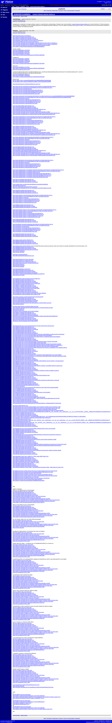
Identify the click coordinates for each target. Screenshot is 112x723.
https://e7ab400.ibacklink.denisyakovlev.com (23, 608)
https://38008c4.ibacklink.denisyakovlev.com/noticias (25, 579)
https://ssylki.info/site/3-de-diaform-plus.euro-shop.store (26, 535)
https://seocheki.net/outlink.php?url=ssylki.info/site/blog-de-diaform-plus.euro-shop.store (34, 501)
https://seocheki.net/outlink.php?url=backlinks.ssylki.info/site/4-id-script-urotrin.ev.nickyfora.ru (35, 43)
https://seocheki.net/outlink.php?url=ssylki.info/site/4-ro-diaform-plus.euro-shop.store (33, 632)
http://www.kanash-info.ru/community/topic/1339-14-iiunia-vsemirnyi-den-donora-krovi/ (33, 325)
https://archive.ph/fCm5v (18, 308)
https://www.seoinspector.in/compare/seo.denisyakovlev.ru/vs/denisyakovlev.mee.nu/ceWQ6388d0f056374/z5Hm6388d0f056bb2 (44, 96)
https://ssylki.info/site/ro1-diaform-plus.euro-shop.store (26, 566)
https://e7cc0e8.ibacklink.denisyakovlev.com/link (24, 299)
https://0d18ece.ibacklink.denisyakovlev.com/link (24, 594)
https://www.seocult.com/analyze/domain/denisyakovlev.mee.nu (28, 91)
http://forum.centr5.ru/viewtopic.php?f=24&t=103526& (25, 311)
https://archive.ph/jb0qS (18, 266)
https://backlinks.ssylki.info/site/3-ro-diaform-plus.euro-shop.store (28, 612)
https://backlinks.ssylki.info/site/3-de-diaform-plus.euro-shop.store (28, 533)
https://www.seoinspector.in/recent (21, 98)
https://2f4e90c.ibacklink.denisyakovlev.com (23, 655)
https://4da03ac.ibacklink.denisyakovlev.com (23, 190)
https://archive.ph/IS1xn (18, 433)
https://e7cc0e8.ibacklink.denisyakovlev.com (23, 298)
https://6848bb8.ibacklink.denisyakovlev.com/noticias (25, 249)
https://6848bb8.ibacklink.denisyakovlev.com (23, 247)
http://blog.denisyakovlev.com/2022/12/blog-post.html (25, 306)
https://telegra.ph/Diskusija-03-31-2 (21, 704)
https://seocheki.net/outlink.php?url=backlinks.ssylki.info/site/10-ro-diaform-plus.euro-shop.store (36, 647)
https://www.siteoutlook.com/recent (21, 162)
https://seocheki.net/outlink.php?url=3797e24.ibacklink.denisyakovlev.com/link (31, 677)
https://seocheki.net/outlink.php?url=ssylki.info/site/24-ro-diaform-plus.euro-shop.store (33, 680)
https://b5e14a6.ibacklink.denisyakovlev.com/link (24, 448)
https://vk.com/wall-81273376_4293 (21, 572)
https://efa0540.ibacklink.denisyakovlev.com (23, 289)
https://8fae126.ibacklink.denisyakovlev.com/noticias (25, 460)
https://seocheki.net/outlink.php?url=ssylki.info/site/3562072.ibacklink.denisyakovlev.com (34, 134)
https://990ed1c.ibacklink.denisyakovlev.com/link (24, 363)
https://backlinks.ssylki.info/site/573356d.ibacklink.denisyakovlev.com (29, 150)
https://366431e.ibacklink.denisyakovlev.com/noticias (25, 329)
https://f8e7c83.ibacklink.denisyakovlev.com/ (23, 255)
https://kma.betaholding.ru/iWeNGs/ (21, 75)
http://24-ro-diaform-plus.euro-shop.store (22, 670)
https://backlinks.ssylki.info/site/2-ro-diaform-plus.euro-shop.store (28, 596)
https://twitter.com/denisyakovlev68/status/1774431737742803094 (28, 707)
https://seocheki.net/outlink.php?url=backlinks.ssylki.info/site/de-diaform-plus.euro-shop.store (35, 514)
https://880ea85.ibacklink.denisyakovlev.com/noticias (25, 443)
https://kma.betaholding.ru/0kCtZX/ (21, 59)
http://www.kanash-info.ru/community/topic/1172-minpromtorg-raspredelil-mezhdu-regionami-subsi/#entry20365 (39, 356)
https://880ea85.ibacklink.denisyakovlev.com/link (24, 441)
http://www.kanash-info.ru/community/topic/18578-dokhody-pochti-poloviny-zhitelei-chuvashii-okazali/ (37, 450)
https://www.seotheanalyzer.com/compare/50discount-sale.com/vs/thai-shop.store (32, 117)
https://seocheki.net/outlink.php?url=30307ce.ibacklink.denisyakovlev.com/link (31, 45)
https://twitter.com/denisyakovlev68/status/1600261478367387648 (28, 665)
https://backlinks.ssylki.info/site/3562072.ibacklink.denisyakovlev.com (29, 130)
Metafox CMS (9, 721)
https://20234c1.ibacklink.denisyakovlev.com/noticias (25, 415)
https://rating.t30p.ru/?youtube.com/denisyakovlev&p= (26, 263)
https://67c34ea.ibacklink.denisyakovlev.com (23, 624)
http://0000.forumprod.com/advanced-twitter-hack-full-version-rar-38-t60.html (31, 478)
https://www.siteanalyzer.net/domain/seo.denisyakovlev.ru (26, 140)
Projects (17, 6)
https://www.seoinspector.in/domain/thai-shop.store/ (25, 103)
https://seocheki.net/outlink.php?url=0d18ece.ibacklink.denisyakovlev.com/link (31, 599)
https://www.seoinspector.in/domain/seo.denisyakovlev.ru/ (26, 99)
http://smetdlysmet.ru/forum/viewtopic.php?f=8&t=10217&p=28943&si (29, 293)
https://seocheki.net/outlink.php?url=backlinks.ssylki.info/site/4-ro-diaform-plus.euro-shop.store (35, 631)
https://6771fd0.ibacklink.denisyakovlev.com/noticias (25, 369)
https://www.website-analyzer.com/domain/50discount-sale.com (28, 215)
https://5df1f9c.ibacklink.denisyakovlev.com (23, 371)
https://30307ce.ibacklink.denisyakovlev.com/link (24, 38)
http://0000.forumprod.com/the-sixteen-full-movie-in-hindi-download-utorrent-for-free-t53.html (35, 475)
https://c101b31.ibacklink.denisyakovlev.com (23, 399)
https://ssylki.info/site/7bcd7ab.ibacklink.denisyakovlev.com (27, 110)
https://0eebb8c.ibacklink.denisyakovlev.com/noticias (25, 466)
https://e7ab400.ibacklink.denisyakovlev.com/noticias (25, 611)
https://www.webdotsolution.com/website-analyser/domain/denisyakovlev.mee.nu (32, 174)
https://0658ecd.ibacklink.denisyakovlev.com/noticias (25, 509)
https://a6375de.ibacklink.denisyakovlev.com (23, 561)
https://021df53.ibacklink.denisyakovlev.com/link (24, 353)
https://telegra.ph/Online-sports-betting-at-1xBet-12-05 (26, 461)
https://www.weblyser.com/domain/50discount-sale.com (26, 201)
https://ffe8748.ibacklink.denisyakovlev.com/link (24, 271)
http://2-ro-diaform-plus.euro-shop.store (22, 591)
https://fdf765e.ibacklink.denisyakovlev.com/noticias (25, 454)
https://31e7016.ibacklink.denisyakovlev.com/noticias (25, 319)
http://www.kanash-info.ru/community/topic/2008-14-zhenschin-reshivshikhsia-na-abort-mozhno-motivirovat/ (38, 334)
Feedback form (102, 720)
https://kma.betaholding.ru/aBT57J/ (21, 74)
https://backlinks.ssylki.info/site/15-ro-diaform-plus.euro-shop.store (29, 659)
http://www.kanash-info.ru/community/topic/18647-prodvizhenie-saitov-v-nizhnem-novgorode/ (35, 341)
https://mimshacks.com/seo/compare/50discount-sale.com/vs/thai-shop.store (31, 225)
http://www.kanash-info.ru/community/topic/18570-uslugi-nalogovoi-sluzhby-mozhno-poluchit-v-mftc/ (37, 406)
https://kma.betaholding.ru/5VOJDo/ (21, 50)
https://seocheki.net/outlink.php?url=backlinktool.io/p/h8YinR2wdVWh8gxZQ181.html (33, 687)
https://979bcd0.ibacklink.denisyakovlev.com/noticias (25, 221)
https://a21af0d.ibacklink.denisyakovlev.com (23, 640)
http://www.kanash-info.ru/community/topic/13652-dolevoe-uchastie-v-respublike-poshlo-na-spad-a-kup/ (37, 365)
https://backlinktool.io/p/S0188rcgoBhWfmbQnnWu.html (26, 385)
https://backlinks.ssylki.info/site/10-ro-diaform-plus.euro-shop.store (29, 643)
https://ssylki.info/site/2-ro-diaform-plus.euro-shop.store (26, 597)
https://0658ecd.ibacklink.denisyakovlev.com (23, 507)
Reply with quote (21, 21)
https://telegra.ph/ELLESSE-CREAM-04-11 (23, 240)
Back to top (15, 21)
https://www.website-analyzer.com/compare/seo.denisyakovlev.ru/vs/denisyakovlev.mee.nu (34, 209)
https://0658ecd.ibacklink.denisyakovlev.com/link (24, 508)
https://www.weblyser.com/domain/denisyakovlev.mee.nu (26, 200)
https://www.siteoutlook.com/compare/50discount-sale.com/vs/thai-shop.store (31, 161)
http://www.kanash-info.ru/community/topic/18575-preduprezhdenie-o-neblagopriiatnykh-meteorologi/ (37, 403)
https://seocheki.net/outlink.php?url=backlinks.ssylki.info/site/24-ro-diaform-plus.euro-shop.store (36, 678)
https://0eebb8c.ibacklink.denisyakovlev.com (23, 463)
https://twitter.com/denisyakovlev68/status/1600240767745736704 (28, 571)
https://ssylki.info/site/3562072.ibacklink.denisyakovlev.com (27, 131)
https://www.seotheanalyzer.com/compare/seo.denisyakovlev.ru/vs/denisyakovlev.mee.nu (34, 116)
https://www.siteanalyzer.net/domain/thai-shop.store (25, 144)
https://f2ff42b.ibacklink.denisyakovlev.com (23, 205)
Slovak (109, 2)
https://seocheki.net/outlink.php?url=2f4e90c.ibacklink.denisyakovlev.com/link (31, 661)
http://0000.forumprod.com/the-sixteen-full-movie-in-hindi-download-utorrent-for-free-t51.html (35, 470)
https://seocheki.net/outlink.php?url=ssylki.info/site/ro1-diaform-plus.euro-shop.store (33, 570)
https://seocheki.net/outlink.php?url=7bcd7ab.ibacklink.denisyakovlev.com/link (31, 111)
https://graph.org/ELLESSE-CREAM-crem (23, 246)
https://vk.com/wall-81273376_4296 (21, 619)
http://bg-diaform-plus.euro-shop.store (22, 706)
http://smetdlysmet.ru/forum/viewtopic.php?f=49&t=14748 (26, 294)
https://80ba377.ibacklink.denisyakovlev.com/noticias (25, 287)
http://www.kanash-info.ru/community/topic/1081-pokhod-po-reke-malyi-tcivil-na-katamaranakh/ (35, 346)
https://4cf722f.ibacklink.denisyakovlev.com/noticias (25, 438)
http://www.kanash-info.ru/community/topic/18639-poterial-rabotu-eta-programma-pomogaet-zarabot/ (37, 344)
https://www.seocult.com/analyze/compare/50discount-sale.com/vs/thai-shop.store (32, 87)
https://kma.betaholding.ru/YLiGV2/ (21, 67)
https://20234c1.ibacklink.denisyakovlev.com (23, 412)
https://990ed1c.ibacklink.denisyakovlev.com (23, 362)
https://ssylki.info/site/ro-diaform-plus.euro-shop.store (25, 582)
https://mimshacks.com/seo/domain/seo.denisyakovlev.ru (26, 227)
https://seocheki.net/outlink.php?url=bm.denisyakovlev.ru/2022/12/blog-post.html (32, 302)
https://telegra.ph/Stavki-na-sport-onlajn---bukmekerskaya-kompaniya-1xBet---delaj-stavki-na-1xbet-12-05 (38, 467)
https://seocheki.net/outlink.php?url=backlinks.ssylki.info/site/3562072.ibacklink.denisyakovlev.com (36, 133)
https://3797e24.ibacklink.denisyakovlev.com (23, 671)
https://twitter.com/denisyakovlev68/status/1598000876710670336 (28, 63)
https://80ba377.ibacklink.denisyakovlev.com (23, 284)
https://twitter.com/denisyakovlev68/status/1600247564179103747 (28, 602)
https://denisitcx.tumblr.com (19, 185)
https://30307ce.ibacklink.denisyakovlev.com (23, 36)
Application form (108, 720)
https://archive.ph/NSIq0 (18, 252)
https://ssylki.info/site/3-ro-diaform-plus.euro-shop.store (26, 613)
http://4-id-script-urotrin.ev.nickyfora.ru (22, 35)
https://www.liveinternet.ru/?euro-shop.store (23, 259)
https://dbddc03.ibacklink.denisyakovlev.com (23, 241)
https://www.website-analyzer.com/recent (22, 212)
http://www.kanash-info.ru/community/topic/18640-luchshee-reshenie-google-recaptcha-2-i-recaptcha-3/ (37, 345)
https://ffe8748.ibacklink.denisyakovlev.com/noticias (25, 272)
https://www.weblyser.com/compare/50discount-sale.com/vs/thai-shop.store (31, 196)
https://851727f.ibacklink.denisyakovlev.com (23, 179)
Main (45, 10)
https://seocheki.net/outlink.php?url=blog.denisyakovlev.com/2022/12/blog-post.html (33, 307)
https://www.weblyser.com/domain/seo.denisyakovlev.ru (26, 198)
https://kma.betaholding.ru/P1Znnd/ (21, 53)
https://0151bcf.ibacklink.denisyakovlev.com (23, 423)
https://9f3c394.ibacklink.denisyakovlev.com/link (24, 358)
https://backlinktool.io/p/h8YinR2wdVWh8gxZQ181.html (26, 684)
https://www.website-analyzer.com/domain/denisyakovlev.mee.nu (28, 214)
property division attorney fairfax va (37, 6)
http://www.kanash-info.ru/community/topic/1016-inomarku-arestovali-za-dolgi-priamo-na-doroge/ (36, 380)
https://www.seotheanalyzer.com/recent (22, 119)
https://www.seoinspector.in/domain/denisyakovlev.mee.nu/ (27, 101)
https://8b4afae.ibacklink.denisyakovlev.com (23, 279)
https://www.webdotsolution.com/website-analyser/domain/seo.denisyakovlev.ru (32, 173)
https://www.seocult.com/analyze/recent (22, 88)
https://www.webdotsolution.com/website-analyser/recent (26, 172)
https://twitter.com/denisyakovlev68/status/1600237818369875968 (28, 555)
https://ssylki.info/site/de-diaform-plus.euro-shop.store (25, 512)
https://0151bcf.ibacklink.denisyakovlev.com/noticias (25, 426)
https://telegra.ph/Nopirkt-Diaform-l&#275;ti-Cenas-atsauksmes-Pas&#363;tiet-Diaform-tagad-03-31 (36, 697)
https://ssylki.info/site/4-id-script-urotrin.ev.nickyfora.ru (25, 41)
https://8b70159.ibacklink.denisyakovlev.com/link (24, 339)
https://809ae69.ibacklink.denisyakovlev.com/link (24, 235)
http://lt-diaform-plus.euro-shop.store (21, 700)
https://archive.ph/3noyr (18, 310)
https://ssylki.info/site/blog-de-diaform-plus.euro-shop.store (27, 497)
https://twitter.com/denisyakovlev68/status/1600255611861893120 (28, 634)
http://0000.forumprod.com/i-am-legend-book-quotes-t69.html (27, 479)
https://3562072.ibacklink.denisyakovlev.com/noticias (25, 128)
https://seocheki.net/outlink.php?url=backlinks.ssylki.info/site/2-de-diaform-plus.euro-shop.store (35, 524)
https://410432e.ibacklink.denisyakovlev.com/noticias (25, 383)
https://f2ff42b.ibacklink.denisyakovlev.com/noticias (25, 207)
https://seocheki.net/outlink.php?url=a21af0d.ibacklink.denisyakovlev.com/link (31, 646)
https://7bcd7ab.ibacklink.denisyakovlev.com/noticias (25, 108)
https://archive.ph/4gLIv (18, 304)
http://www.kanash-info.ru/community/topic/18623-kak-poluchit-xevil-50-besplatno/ (32, 335)
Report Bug (55, 10)
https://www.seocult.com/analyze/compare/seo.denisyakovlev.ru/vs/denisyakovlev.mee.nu (34, 86)
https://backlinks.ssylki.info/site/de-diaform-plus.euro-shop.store (28, 510)
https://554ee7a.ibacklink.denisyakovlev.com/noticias (25, 548)
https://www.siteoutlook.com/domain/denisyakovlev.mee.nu (27, 165)
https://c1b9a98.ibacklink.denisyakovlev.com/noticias (25, 391)
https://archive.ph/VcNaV (19, 265)
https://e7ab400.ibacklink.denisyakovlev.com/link (24, 609)
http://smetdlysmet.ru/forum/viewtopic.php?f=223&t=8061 (26, 283)
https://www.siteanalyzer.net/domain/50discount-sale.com (26, 143)
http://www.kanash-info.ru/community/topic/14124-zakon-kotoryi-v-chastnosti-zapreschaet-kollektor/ (36, 336)
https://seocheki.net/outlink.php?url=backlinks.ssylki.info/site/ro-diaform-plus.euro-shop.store (35, 584)
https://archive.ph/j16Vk (18, 527)
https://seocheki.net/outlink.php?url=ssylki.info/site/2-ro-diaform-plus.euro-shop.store (33, 601)
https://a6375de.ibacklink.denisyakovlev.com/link (24, 562)
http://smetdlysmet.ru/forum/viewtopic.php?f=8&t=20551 (26, 288)
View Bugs (49, 10)
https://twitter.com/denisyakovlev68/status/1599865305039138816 (28, 480)
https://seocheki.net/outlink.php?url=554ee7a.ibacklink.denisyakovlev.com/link (31, 551)
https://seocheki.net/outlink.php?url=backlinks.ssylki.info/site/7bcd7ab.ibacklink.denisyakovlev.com (36, 113)
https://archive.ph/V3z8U (19, 275)
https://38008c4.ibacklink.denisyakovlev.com (23, 577)
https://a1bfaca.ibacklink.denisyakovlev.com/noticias (25, 351)
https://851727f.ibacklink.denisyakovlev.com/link (24, 180)
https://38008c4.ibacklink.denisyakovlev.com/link (24, 578)
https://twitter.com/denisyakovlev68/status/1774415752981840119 (28, 701)
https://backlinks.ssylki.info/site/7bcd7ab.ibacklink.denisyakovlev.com (29, 109)
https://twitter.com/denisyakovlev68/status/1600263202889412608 (28, 681)
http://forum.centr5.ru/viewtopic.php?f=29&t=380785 (25, 321)
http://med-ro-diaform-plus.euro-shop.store (23, 544)
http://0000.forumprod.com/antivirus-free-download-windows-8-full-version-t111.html (33, 472)
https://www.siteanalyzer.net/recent (21, 139)
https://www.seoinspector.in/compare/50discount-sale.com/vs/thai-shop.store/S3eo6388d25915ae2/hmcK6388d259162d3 (42, 97)
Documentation (71, 10)
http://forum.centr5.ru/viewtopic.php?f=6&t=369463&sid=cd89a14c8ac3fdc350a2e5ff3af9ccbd (35, 316)
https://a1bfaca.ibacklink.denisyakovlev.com (23, 348)
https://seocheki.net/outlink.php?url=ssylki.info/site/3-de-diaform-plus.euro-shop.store (33, 538)
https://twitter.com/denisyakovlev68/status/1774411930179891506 (28, 695)
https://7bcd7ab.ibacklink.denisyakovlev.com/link (24, 107)
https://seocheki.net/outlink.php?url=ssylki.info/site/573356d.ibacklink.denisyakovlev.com (34, 155)
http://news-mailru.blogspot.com (20, 405)
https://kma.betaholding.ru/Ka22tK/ (21, 51)
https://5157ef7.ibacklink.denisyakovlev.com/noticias (25, 379)
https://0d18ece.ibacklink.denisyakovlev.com (23, 593)
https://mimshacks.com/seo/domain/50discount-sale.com (26, 230)
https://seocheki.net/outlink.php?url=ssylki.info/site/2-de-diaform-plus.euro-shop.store (33, 525)
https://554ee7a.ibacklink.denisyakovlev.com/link (24, 547)
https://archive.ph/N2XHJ (19, 250)
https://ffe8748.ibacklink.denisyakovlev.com (23, 270)
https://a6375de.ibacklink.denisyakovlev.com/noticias (25, 564)
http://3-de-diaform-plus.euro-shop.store (22, 532)
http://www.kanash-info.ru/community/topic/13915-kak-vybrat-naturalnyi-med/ (31, 375)
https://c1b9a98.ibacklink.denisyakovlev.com (23, 388)
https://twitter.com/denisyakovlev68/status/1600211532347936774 (28, 502)
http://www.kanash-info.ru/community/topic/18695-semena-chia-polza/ (29, 342)
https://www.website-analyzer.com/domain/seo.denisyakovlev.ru (28, 213)
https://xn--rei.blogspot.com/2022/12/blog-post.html (25, 186)
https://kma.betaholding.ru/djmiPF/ (21, 62)
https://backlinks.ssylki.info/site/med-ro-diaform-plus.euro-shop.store (29, 549)
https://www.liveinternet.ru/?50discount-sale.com (24, 261)
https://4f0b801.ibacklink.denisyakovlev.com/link (24, 431)
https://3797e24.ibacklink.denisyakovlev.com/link (24, 672)
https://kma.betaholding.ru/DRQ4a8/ (21, 61)
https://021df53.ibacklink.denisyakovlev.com (23, 352)
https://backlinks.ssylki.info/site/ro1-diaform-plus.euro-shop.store (28, 565)
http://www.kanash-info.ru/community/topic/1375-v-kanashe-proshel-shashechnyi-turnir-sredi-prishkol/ (37, 354)
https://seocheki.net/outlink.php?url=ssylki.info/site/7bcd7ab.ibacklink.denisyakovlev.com (34, 114)
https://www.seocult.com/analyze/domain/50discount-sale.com (27, 92)
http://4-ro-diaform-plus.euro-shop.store (22, 623)
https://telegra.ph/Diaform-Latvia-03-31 (22, 703)
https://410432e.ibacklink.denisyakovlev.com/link (24, 382)
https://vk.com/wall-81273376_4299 (21, 666)
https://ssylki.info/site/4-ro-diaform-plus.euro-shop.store (26, 629)
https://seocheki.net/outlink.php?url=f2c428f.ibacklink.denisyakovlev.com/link (31, 536)
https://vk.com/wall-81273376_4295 (21, 603)
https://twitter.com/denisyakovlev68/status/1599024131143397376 (28, 273)
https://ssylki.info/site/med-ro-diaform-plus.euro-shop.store (27, 550)
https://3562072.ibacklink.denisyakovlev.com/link (24, 127)
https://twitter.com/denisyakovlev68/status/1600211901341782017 (28, 516)
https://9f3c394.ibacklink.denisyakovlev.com (23, 357)
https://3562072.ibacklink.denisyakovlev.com (23, 126)
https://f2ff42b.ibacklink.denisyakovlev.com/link (24, 206)
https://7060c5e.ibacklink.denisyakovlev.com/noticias (25, 396)
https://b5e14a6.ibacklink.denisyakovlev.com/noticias (25, 449)
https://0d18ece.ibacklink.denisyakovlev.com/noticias (25, 595)
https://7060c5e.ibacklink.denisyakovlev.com (23, 393)
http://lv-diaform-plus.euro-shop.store (21, 694)
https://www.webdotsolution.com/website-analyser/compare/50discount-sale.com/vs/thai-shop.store (36, 171)
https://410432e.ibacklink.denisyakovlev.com (23, 381)
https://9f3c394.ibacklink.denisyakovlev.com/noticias (25, 359)
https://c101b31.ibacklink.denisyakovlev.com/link (24, 400)
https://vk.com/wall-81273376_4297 (21, 635)
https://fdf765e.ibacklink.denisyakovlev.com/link (24, 452)
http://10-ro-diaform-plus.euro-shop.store (22, 639)
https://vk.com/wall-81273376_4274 (21, 69)
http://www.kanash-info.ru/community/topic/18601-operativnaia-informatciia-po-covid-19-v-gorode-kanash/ (38, 410)
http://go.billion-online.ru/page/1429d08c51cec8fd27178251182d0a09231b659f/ (32, 81)
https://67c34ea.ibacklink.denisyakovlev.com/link (24, 625)
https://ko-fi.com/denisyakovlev (20, 254)
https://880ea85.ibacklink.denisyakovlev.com (23, 440)
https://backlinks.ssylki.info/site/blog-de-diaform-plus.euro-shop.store (29, 496)
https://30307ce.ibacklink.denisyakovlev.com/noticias (25, 39)
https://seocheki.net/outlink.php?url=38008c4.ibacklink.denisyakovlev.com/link (31, 583)
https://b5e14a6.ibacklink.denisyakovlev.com (23, 446)
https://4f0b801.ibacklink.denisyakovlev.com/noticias (25, 432)
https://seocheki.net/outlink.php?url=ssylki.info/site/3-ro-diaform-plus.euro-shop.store (33, 617)
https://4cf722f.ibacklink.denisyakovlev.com (23, 435)
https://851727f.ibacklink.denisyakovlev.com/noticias (25, 182)
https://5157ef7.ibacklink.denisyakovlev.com (23, 376)
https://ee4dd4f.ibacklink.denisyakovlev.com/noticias (25, 333)
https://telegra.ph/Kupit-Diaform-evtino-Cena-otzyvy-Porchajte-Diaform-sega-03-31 (32, 709)
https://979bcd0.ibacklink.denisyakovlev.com (23, 219)
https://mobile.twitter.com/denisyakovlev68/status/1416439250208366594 (30, 184)
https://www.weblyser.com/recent (20, 197)
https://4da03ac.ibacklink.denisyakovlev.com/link (24, 191)
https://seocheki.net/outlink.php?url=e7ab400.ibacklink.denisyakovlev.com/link (31, 614)
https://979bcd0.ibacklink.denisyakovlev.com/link (24, 220)
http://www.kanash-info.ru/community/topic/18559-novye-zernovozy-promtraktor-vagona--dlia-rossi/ (36, 408)
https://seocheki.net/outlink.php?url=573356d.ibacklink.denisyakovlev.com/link (31, 153)
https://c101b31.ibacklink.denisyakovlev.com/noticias (25, 402)
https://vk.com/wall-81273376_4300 (21, 682)
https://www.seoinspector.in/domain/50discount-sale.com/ (26, 102)
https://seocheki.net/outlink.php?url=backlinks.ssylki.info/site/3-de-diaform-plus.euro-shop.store (35, 537)
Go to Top (96, 720)
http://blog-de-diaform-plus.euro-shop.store (23, 491)
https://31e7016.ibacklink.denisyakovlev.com (23, 317)
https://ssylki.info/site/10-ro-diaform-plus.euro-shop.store (26, 645)
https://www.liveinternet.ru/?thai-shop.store (23, 260)
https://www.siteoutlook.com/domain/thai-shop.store (25, 167)
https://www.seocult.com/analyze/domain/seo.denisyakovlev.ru (28, 90)
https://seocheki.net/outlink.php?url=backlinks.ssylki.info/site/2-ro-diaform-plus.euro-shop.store (35, 600)
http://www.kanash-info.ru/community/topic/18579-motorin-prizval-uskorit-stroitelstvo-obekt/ (34, 439)
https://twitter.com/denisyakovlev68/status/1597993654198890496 (28, 55)
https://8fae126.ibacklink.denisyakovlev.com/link (24, 458)
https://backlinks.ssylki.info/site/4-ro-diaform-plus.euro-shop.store (28, 628)
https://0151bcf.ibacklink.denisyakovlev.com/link (24, 425)
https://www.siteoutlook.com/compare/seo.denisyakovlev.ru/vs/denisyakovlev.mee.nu (33, 160)
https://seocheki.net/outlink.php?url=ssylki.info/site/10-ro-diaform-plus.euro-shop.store (33, 648)
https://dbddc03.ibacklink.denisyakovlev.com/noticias (25, 243)
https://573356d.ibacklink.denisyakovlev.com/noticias (25, 149)
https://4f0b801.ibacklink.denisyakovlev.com (23, 429)
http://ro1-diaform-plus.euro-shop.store (22, 560)
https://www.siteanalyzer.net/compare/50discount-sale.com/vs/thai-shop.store (31, 138)
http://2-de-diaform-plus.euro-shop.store (22, 520)
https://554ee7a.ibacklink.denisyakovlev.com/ (23, 545)
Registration (108, 1)
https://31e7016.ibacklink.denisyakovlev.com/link (24, 318)
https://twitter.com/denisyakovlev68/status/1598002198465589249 (28, 68)
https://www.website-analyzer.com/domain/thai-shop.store (26, 217)
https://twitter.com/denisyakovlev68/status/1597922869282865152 (28, 46)
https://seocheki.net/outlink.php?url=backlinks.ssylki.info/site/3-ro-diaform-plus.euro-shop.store (35, 616)
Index (13, 6)
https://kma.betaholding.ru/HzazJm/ (21, 52)
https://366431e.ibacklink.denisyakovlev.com (23, 327)
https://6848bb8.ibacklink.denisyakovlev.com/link (24, 248)
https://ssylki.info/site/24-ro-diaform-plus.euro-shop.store (26, 676)
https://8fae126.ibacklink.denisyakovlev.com (23, 457)
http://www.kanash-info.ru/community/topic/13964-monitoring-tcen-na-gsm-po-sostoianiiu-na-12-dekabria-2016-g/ (40, 347)
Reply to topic (24, 16)
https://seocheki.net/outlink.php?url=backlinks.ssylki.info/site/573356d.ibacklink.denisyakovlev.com (36, 154)
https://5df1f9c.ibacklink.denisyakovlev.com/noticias (25, 374)
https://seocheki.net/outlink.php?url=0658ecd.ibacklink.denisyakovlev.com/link (31, 513)
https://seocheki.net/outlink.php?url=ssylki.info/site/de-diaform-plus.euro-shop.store (33, 515)
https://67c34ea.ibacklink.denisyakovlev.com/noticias (25, 626)
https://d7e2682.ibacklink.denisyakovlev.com (23, 492)
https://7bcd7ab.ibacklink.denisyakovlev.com (23, 105)
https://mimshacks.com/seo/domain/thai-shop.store (25, 231)
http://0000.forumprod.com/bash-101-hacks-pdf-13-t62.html (27, 473)
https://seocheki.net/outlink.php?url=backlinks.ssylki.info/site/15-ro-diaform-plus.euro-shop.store (36, 663)
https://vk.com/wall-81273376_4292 (21, 556)
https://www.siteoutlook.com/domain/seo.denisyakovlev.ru (26, 163)
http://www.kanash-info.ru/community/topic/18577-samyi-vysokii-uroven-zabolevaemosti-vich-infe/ (36, 398)
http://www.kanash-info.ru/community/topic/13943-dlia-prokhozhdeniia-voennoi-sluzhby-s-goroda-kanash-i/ (38, 360)
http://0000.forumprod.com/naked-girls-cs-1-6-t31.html (26, 477)
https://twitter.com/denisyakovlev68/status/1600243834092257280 (28, 587)
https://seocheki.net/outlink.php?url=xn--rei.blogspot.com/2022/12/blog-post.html (32, 188)
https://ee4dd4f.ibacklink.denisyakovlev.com (23, 330)
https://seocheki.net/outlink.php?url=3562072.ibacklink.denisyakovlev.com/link (31, 132)
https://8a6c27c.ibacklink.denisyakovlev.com (23, 312)
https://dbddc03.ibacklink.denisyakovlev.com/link (24, 242)
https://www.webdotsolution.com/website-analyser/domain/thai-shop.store (30, 177)
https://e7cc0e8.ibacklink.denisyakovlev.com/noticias (25, 300)
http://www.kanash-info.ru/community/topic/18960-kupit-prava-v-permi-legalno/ (31, 392)
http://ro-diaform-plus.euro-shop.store (22, 576)
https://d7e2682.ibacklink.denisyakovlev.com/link (24, 493)
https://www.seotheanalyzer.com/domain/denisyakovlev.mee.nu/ (28, 121)
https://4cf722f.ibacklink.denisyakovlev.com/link (24, 437)
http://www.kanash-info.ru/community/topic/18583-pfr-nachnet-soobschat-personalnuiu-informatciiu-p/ (37, 445)
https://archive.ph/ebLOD (19, 386)
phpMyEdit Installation (22, 14)
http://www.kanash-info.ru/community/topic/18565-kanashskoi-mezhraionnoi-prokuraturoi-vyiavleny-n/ (37, 434)
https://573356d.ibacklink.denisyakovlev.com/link (24, 148)
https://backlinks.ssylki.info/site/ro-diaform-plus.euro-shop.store (28, 580)
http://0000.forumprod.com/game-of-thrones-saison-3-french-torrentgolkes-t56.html (32, 474)
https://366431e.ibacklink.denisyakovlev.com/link (24, 328)
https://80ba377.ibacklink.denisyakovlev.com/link (24, 286)
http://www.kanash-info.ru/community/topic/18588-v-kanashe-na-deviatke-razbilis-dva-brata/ (35, 409)
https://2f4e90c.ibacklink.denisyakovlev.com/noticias (25, 658)
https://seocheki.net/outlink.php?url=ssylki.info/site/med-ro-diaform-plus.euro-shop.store (34, 554)
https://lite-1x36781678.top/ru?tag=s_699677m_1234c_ (26, 462)
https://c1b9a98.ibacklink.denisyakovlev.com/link (24, 389)
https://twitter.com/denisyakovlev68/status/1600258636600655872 (28, 649)
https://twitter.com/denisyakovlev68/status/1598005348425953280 (28, 76)
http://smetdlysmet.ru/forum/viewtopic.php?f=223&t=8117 (26, 278)
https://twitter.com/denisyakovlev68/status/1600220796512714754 (28, 539)
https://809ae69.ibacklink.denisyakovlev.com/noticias (25, 236)
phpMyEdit (23, 6)
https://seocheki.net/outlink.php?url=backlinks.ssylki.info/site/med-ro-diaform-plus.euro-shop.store (36, 553)
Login (103, 1)
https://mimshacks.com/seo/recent (21, 226)
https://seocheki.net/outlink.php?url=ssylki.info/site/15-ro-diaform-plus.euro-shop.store (33, 664)
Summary (60, 10)
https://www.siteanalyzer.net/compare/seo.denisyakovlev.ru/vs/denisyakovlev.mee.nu (33, 137)
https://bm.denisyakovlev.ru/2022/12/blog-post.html (25, 301)
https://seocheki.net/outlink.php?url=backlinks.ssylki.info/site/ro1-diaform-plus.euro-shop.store (35, 568)
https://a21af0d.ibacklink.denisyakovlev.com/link (24, 641)
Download (77, 10)
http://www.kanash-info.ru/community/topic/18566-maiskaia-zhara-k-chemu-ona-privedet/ (34, 428)
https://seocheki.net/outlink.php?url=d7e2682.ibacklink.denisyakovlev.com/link (31, 498)
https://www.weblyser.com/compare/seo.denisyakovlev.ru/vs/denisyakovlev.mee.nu (32, 195)
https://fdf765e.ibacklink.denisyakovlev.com (23, 451)
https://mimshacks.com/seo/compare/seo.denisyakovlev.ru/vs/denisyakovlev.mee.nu (33, 224)
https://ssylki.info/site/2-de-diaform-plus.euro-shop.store (26, 522)
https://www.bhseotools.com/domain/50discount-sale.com (26, 84)
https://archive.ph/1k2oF (18, 686)
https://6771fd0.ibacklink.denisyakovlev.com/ (23, 367)
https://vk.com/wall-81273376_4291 (21, 541)
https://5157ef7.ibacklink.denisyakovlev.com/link (24, 377)
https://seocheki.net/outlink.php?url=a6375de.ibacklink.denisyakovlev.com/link (31, 567)
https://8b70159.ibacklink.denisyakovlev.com (23, 337)
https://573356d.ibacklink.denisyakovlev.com (23, 146)
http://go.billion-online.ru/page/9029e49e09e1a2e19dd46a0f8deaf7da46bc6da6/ (32, 80)
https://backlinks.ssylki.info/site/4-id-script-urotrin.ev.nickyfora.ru (28, 40)
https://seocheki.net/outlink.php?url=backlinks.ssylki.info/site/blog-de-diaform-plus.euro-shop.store (36, 499)
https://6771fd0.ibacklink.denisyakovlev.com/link (24, 368)
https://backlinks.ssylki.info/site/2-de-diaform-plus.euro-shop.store (28, 521)
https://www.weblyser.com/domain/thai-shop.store (24, 202)
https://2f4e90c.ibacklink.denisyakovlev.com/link (24, 657)
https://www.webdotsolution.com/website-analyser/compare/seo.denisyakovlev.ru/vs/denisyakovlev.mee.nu (38, 169)
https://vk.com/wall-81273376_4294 (21, 588)
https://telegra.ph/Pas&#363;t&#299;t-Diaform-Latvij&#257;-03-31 (28, 698)
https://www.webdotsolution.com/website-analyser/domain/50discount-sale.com (32, 175)
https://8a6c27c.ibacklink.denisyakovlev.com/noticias (25, 315)
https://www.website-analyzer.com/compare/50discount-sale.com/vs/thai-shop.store (33, 211)
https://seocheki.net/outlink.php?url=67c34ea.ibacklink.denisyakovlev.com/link (31, 630)
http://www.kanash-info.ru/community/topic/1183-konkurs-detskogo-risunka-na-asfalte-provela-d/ (36, 370)
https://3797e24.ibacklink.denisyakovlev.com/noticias (25, 674)
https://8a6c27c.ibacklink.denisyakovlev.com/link (24, 313)
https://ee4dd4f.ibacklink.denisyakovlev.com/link (24, 331)
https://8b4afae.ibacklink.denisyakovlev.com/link (24, 281)
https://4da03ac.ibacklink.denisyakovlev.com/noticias (25, 192)
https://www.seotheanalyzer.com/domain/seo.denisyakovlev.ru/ (28, 120)
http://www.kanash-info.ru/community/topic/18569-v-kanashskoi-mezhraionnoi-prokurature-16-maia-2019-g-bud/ (39, 444)
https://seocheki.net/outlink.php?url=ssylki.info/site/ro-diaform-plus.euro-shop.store (32, 585)
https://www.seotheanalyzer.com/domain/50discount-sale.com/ (28, 122)
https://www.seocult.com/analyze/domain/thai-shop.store (26, 93)
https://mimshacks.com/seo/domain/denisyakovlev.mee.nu (27, 229)
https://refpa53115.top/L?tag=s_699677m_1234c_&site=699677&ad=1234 (30, 456)
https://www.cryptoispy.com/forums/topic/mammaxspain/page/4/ (28, 296)
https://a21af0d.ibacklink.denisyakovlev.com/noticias (25, 642)
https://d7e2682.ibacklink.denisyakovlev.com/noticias (25, 495)
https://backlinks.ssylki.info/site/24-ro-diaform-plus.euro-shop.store (29, 675)
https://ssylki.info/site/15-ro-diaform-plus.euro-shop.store (26, 660)
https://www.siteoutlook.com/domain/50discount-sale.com (26, 166)
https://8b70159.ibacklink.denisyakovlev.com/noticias (25, 340)
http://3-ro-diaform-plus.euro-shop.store (22, 607)
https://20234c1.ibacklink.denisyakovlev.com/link (24, 414)
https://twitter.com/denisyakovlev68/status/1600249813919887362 (28, 618)
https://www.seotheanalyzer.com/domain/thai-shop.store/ (26, 124)
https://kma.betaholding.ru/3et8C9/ (21, 58)
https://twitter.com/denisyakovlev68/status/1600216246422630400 (28, 526)
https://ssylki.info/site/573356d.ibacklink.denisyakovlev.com (27, 151)
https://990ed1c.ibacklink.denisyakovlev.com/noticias (25, 364)
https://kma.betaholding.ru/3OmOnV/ (21, 269)
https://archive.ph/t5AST (18, 264)
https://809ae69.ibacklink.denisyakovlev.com (23, 234)
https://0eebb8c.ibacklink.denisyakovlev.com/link (24, 464)
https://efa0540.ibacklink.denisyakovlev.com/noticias (25, 292)
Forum (27, 6)
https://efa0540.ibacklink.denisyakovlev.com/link (24, 290)
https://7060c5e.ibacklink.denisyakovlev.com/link (24, 394)
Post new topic (16, 16)
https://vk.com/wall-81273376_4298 (21, 651)
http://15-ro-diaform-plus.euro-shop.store (22, 654)
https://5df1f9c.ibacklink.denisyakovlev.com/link (24, 373)
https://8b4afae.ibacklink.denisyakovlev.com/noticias (25, 282)
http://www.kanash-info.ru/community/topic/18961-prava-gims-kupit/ (29, 397)
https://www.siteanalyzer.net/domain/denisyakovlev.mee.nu (27, 142)
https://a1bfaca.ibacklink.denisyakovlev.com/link (24, 350)
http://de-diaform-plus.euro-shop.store (22, 506)
